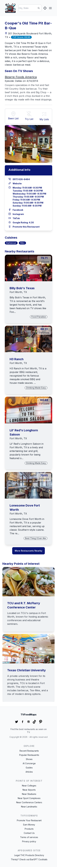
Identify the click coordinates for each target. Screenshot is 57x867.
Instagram (18, 214)
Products (29, 829)
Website (17, 183)
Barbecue (11, 243)
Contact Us (29, 833)
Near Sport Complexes (29, 798)
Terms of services (29, 837)
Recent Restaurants (29, 750)
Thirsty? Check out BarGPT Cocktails (29, 859)
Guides (29, 767)
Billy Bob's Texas (22, 288)
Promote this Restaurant (26, 226)
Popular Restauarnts (29, 755)
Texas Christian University (26, 670)
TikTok (16, 218)
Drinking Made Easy (36, 387)
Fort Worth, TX (18, 292)
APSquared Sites (29, 850)
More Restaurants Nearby (28, 550)
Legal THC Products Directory (29, 855)
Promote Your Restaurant (29, 820)
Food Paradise (38, 316)
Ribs (22, 243)
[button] (44, 114)
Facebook (18, 210)
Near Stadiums (29, 794)
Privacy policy (29, 841)
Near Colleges (29, 785)
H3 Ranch (16, 359)
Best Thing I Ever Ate (35, 538)
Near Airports (29, 790)
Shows (29, 759)
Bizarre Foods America (21, 77)
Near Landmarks (29, 806)
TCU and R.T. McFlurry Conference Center (23, 605)
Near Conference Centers (29, 802)
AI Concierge (29, 763)
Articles (29, 771)
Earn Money (29, 824)
